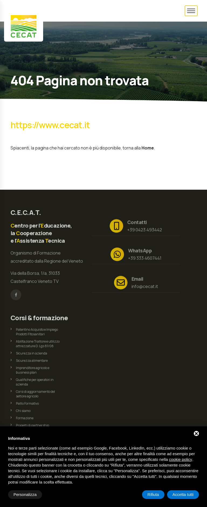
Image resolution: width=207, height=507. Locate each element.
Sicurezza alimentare (32, 362)
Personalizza (25, 494)
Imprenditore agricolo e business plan (32, 372)
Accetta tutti (183, 494)
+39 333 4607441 (144, 256)
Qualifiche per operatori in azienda (35, 384)
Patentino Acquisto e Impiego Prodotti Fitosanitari (37, 333)
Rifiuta (153, 494)
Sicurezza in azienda (31, 355)
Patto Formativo (27, 405)
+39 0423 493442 (144, 228)
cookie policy (180, 459)
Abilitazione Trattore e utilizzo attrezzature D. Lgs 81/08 (38, 345)
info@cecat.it (145, 285)
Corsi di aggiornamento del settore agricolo (35, 395)
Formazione (24, 420)
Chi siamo (23, 412)
